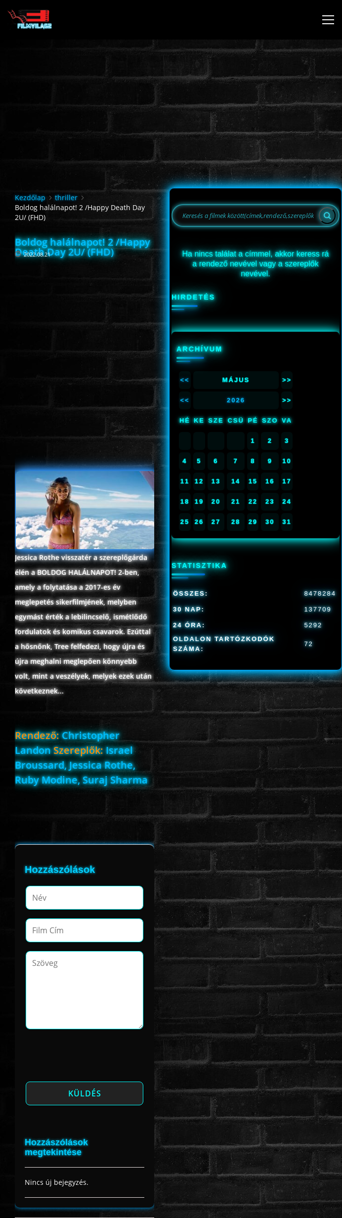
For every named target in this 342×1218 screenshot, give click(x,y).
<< (184, 380)
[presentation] (101, 1058)
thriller (66, 197)
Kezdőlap (30, 197)
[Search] (327, 215)
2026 (236, 400)
